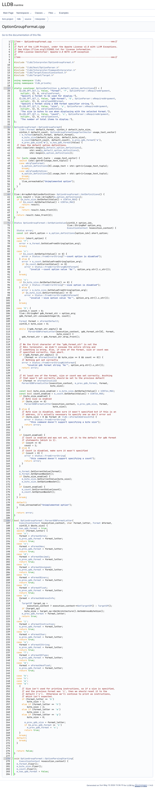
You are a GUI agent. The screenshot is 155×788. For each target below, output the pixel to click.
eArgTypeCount (49, 116)
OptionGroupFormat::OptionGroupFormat (37, 127)
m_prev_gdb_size (31, 142)
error (29, 230)
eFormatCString (40, 644)
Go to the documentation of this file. (21, 35)
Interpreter (40, 19)
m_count (26, 140)
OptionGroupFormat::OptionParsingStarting (46, 758)
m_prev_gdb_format (83, 140)
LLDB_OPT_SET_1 (30, 90)
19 (6, 88)
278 (6, 758)
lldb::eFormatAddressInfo (77, 416)
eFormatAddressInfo (42, 598)
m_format (27, 134)
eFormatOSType (39, 655)
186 (6, 520)
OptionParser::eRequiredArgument (90, 90)
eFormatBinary (39, 577)
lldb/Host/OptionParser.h (42, 67)
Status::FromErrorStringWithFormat (56, 266)
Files (52, 13)
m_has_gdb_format (60, 142)
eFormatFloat (38, 587)
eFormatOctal (38, 536)
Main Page (8, 13)
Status (18, 222)
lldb (19, 19)
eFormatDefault (49, 321)
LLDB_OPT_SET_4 (30, 114)
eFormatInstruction (42, 624)
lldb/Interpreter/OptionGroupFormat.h (50, 62)
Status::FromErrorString (47, 256)
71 (6, 222)
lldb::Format (27, 129)
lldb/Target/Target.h (40, 75)
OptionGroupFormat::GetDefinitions (78, 194)
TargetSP (27, 603)
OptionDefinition (46, 88)
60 (6, 194)
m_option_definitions (57, 153)
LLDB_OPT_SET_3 (30, 106)
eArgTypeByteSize (51, 108)
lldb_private (42, 83)
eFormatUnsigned (40, 567)
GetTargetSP (84, 605)
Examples (64, 13)
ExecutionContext (77, 228)
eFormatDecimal (40, 556)
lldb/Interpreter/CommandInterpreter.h (51, 70)
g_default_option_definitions (76, 88)
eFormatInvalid (48, 357)
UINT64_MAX (69, 199)
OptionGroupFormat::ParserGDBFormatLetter (46, 520)
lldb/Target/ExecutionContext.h (46, 72)
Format (23, 321)
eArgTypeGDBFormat (52, 101)
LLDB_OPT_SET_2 (30, 98)
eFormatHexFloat (40, 665)
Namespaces (23, 13)
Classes (40, 13)
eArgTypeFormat (50, 93)
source (28, 19)
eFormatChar (38, 634)
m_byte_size (29, 137)
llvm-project (7, 19)
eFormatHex (37, 546)
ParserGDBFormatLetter (41, 331)
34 (6, 127)
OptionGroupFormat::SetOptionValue (44, 222)
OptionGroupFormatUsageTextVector (71, 132)
